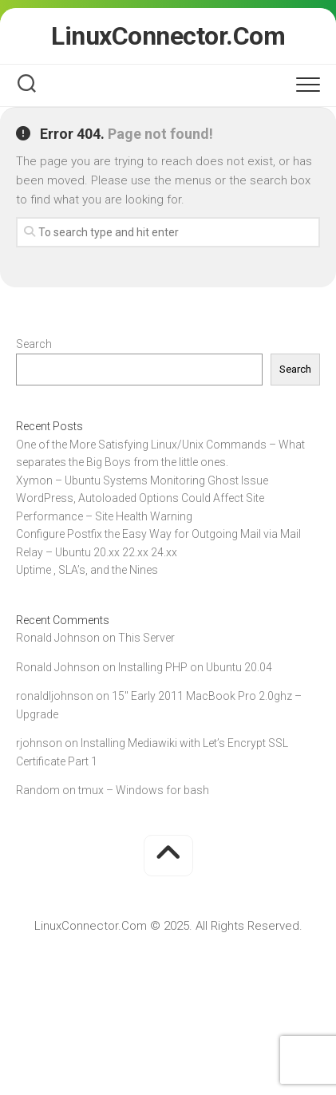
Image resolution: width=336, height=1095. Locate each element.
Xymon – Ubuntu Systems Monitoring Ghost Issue (142, 480)
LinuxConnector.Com (168, 36)
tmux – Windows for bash (143, 790)
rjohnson (39, 743)
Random (38, 790)
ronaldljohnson (54, 696)
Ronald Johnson (58, 637)
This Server (146, 637)
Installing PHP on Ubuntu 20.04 (195, 667)
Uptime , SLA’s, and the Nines (87, 569)
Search (34, 344)
